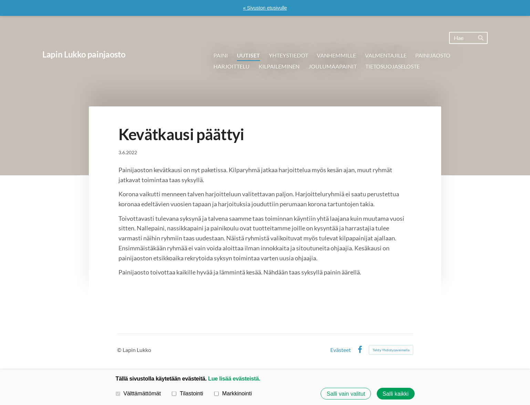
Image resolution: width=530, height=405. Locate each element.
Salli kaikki (396, 394)
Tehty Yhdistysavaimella (391, 350)
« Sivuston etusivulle (265, 8)
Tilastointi (187, 393)
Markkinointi (233, 393)
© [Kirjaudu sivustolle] (120, 349)
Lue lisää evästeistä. (234, 378)
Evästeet (340, 350)
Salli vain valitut (346, 394)
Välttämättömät (138, 393)
